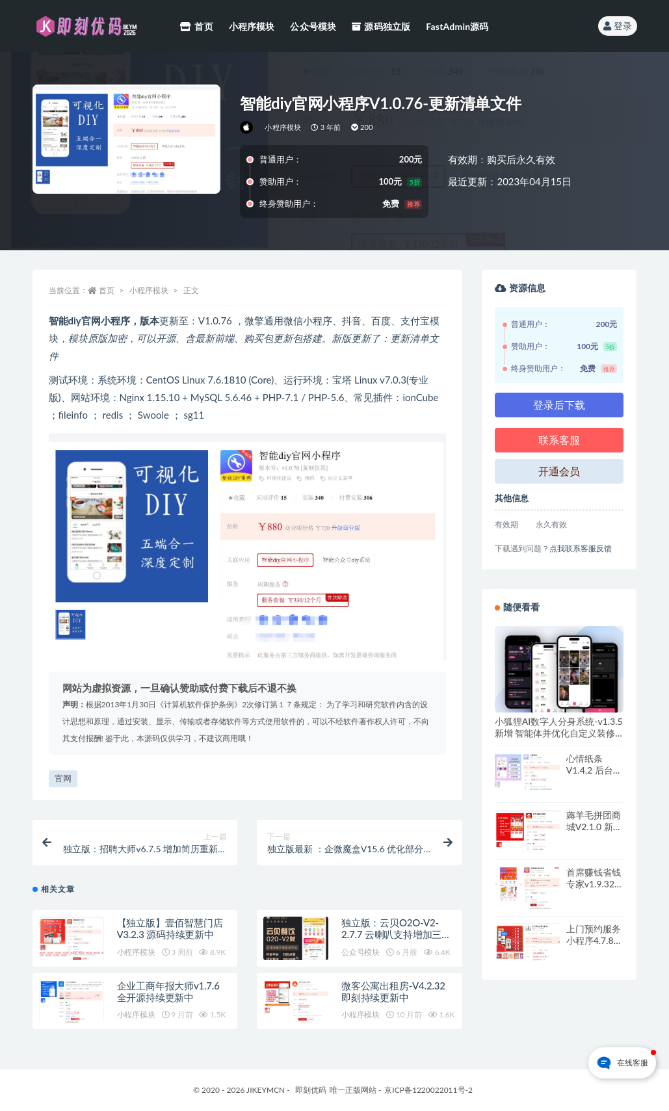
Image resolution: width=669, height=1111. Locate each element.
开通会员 (559, 471)
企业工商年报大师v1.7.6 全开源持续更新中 (168, 991)
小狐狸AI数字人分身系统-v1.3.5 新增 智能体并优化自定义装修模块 (559, 733)
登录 (617, 25)
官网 (63, 778)
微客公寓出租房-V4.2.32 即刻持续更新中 (393, 991)
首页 (106, 290)
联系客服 (559, 440)
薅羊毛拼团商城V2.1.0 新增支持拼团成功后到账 (594, 832)
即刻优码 (310, 1090)
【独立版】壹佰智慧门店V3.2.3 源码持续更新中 (170, 928)
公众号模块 (360, 952)
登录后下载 (559, 405)
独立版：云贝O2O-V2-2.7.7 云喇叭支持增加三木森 (396, 934)
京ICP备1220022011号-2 (428, 1090)
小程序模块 (283, 127)
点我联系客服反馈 (580, 548)
